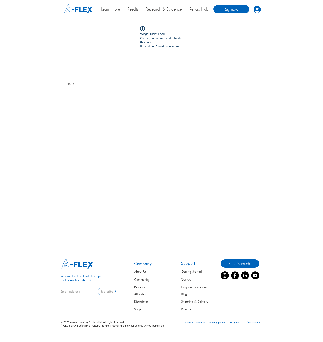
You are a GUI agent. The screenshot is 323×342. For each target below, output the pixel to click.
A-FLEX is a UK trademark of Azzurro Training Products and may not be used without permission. (113, 325)
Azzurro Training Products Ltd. (86, 322)
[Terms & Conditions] (195, 322)
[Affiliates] (148, 294)
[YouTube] (255, 275)
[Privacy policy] (217, 322)
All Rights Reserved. (113, 322)
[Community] (149, 279)
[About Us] (140, 271)
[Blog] (185, 294)
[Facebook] (235, 275)
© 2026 (65, 322)
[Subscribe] (107, 291)
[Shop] (138, 309)
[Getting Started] (192, 271)
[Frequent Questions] (194, 287)
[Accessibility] (253, 322)
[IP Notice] (235, 322)
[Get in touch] (240, 263)
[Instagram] (225, 275)
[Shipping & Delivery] (195, 301)
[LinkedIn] (245, 275)
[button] (304, 313)
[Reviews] (140, 287)
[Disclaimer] (148, 301)
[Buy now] (231, 9)
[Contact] (188, 279)
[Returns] (187, 309)
